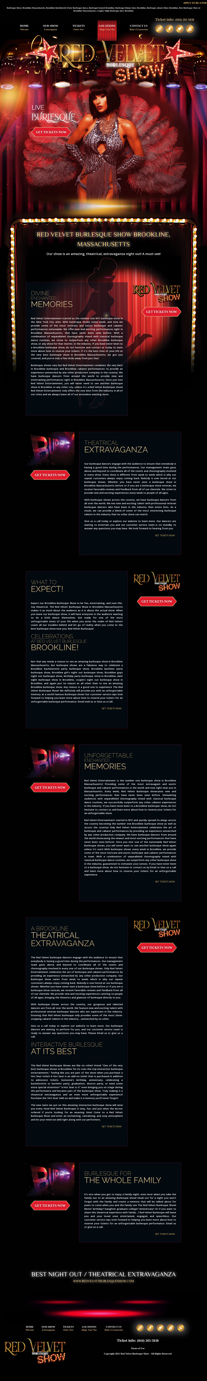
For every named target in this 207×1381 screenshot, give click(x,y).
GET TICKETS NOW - (164, 535)
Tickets (76, 27)
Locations (104, 27)
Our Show (48, 27)
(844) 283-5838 (185, 19)
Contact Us (136, 27)
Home (21, 27)
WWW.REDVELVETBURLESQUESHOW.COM (104, 1282)
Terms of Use (137, 1355)
